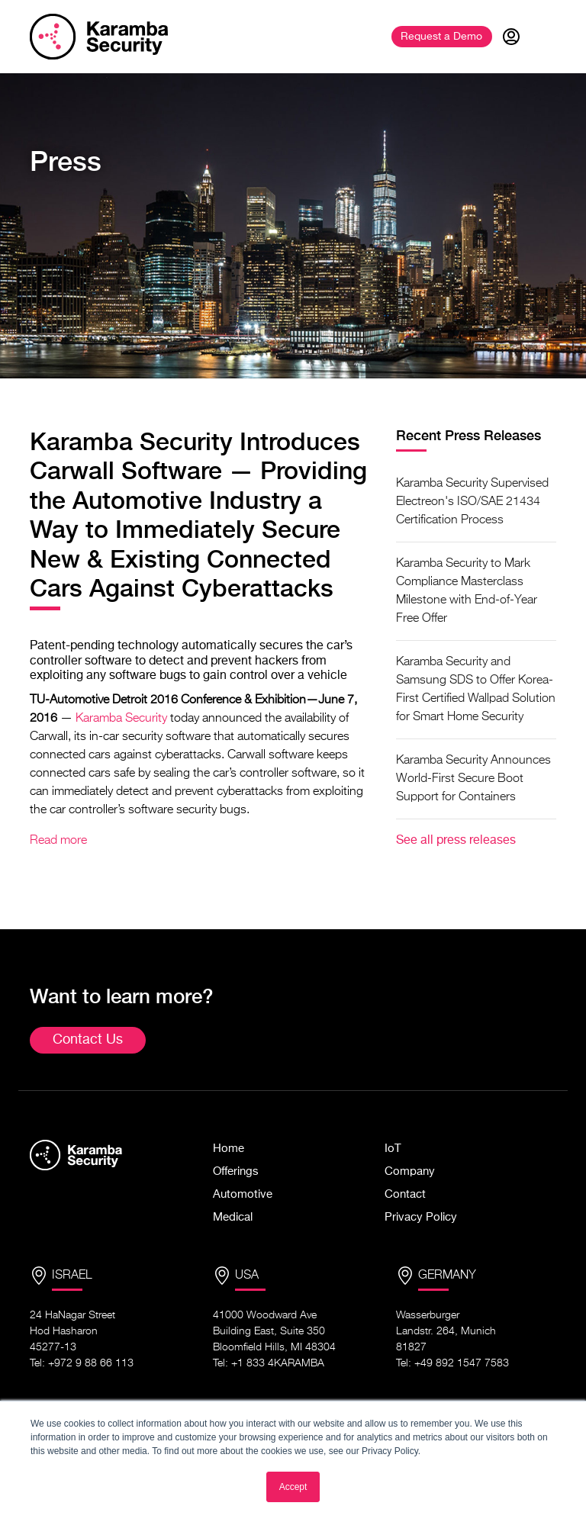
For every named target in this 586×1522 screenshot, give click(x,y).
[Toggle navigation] (544, 36)
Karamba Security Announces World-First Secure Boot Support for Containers (473, 779)
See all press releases (456, 841)
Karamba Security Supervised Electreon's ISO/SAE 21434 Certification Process (472, 502)
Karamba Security (121, 719)
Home (228, 1148)
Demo (441, 36)
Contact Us (88, 1040)
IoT (393, 1148)
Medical (233, 1217)
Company (410, 1171)
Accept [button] (293, 1487)
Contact (405, 1194)
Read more (58, 841)
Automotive (242, 1194)
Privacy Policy (421, 1217)
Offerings (236, 1171)
